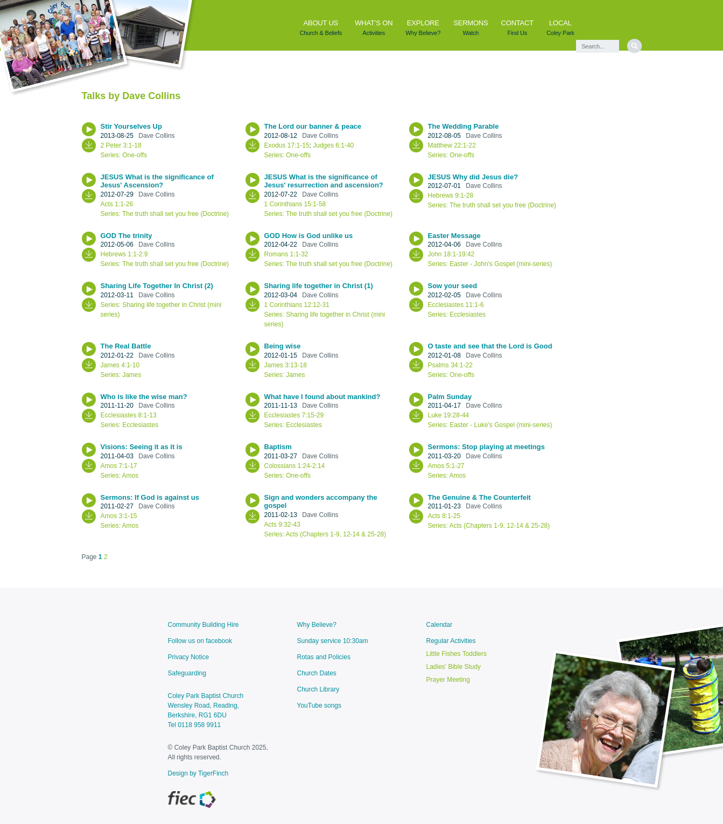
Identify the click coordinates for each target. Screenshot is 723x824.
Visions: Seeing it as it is (143, 447)
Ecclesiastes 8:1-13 (129, 415)
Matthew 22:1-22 (452, 145)
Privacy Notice (188, 657)
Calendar (439, 625)
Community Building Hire (203, 625)
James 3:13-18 (285, 365)
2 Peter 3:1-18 (121, 145)
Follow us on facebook (200, 641)
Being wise (283, 346)
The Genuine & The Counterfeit (480, 497)
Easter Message (455, 236)
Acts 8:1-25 (444, 516)
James (131, 375)
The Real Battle (127, 346)
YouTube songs (319, 705)
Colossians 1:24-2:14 (294, 466)
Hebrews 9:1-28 (451, 195)
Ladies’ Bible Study (453, 667)
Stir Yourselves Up (132, 126)
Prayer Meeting (448, 679)
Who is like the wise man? (145, 397)
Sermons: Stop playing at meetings (487, 447)
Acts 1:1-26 (117, 204)
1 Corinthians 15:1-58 (295, 204)
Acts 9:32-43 (282, 524)
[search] (634, 46)
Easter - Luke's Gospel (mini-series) (501, 425)
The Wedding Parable (464, 126)
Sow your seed (453, 286)
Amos (130, 475)
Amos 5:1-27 (446, 466)
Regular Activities (451, 641)
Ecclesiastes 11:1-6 (456, 305)
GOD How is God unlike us (309, 236)
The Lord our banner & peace (313, 126)
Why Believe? (316, 625)
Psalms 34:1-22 (450, 365)
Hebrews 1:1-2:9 (124, 254)
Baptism (279, 447)
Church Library (318, 689)
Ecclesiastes (468, 314)
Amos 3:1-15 (119, 516)
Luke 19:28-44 (448, 415)
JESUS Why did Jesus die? (474, 177)
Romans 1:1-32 (286, 254)
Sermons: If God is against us (151, 497)
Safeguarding (187, 673)
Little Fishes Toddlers (456, 654)
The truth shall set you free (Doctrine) (175, 214)
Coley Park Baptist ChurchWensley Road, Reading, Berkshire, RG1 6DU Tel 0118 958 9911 (206, 710)
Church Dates (316, 673)
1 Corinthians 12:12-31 (296, 305)
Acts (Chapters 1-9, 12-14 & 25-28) (336, 534)
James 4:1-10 (120, 365)
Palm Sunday (451, 397)
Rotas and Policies (323, 657)
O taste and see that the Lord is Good (491, 346)
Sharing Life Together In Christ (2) (158, 286)
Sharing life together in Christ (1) (319, 286)
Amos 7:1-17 (119, 466)
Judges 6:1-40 (333, 145)
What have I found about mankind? (323, 397)
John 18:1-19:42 (451, 254)
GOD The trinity (128, 236)
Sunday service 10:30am (332, 641)
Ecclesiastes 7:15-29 (294, 415)
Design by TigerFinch (198, 773)
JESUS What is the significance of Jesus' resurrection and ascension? (324, 181)
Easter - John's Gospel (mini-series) (501, 264)
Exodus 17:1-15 (287, 145)
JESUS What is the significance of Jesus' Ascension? (157, 181)
